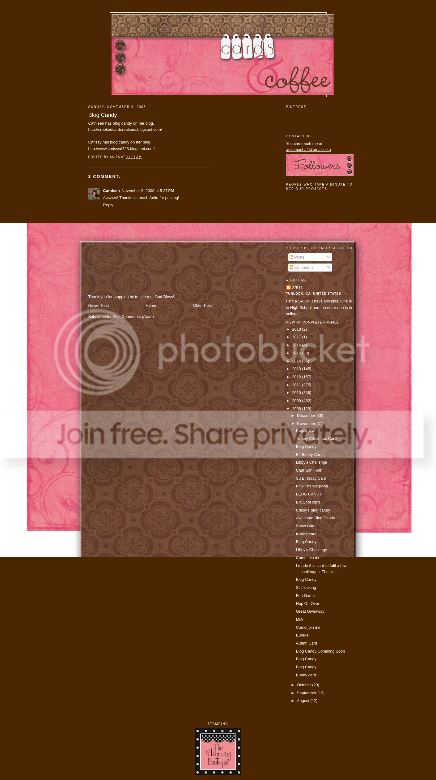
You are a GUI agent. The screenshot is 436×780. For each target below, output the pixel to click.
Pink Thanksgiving (312, 486)
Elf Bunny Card (309, 454)
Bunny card (306, 675)
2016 (297, 345)
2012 (297, 377)
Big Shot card (308, 502)
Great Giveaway (310, 611)
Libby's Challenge (311, 462)
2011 (297, 385)
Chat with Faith (309, 470)
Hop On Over (308, 603)
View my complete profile (312, 322)
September (307, 693)
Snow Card (306, 526)
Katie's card (306, 534)
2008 (297, 408)
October (304, 685)
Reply (108, 205)
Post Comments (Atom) (133, 316)
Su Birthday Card (311, 478)
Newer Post (98, 305)
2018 (297, 329)
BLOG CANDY (309, 494)
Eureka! (303, 635)
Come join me (308, 557)
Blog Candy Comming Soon (320, 651)
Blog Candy (102, 115)
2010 (297, 392)
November (306, 423)
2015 (297, 353)
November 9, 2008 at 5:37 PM (148, 190)
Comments (302, 267)
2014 (297, 361)
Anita (297, 287)
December (306, 415)
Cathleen (111, 190)
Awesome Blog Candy (315, 518)
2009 (297, 400)
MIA (299, 619)
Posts (297, 257)
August (304, 700)
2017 (297, 337)
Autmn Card (306, 643)
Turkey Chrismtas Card (316, 438)
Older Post (202, 305)
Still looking (306, 587)
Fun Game (305, 595)
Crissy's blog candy (313, 510)
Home (151, 305)
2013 (297, 368)
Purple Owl (305, 430)
